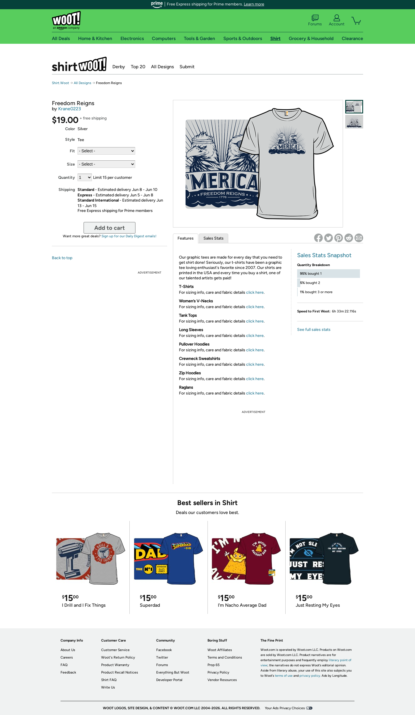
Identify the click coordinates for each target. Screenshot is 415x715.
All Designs (162, 66)
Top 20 (138, 66)
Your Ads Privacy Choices (285, 708)
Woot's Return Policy (118, 657)
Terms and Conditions (224, 657)
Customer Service (115, 650)
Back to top (62, 257)
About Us (68, 650)
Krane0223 (69, 108)
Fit (72, 151)
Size (71, 164)
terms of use (284, 676)
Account (336, 20)
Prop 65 (213, 665)
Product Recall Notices (119, 672)
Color (70, 128)
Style (70, 139)
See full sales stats (314, 329)
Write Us (108, 687)
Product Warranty (115, 665)
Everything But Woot (172, 672)
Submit (187, 66)
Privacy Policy (218, 672)
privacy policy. (310, 676)
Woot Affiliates (219, 650)
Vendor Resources (222, 680)
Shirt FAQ (108, 680)
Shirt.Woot (79, 64)
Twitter (162, 657)
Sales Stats (213, 238)
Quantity (66, 177)
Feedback (68, 672)
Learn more (254, 4)
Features (186, 238)
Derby (118, 66)
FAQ (64, 665)
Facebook (164, 650)
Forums (315, 20)
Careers (67, 657)
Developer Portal (169, 680)
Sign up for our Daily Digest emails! (128, 236)
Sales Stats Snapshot (324, 255)
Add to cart (109, 227)
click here (255, 292)
